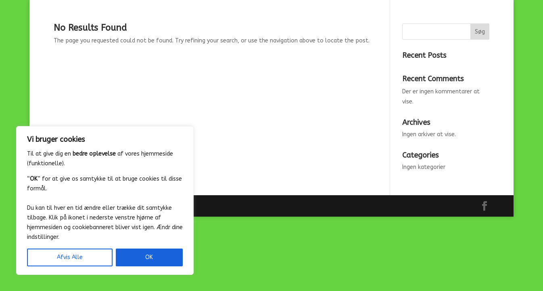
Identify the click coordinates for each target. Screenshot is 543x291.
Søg (480, 31)
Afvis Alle (70, 257)
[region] (105, 200)
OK (149, 257)
